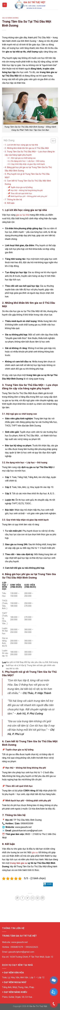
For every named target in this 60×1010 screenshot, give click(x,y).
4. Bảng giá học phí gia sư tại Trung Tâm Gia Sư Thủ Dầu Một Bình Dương (28, 169)
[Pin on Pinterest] (37, 898)
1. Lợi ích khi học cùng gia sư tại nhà (21, 145)
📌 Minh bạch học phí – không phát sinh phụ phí (27, 196)
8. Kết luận (9, 203)
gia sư (35, 852)
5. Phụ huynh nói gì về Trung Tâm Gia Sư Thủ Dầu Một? (27, 176)
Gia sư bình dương (10, 18)
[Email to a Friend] (32, 898)
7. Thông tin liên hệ (13, 199)
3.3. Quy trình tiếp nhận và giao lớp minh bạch (26, 164)
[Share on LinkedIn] (42, 898)
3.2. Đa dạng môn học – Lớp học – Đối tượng (26, 161)
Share (47, 884)
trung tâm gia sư (18, 863)
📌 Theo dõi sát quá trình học (20, 193)
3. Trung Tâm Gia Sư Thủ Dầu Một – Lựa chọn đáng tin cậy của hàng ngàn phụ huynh (30, 153)
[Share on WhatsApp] (17, 898)
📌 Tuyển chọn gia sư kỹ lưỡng (20, 187)
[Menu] (4, 5)
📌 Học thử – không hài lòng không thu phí (25, 190)
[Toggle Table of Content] (52, 140)
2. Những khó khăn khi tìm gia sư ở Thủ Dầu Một (27, 148)
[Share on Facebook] (22, 898)
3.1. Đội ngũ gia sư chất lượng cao (22, 158)
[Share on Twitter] (27, 898)
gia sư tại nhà (22, 215)
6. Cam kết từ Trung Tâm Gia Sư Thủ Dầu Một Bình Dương (28, 182)
